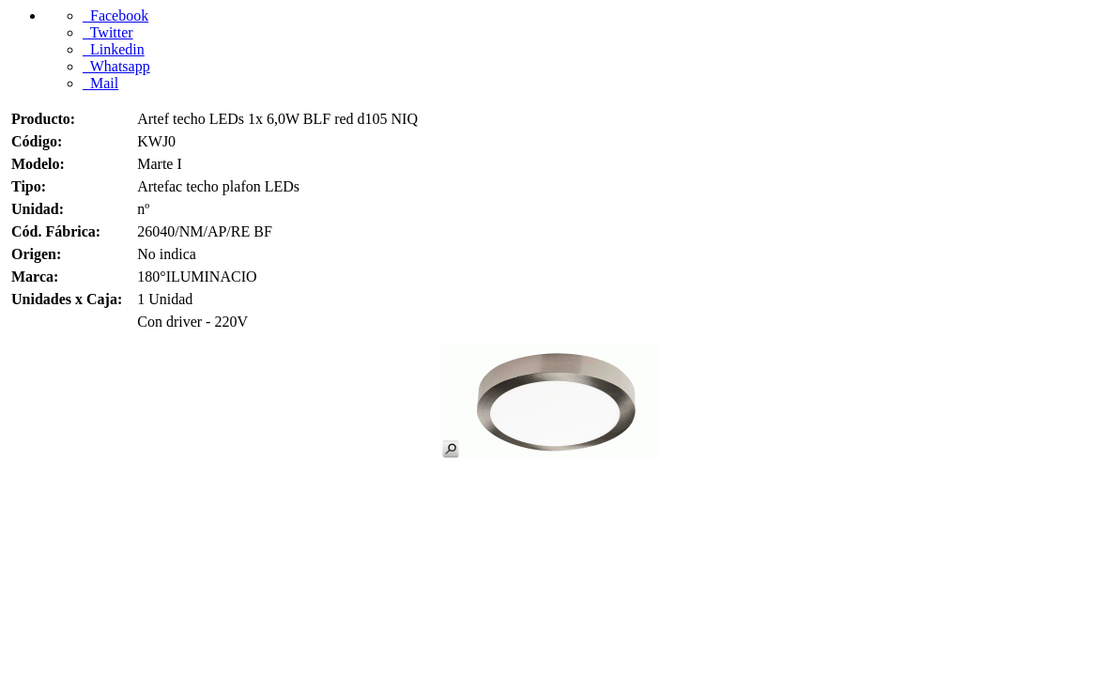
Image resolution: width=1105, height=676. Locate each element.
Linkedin (114, 49)
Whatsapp (116, 66)
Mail (100, 83)
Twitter (108, 32)
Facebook (115, 15)
